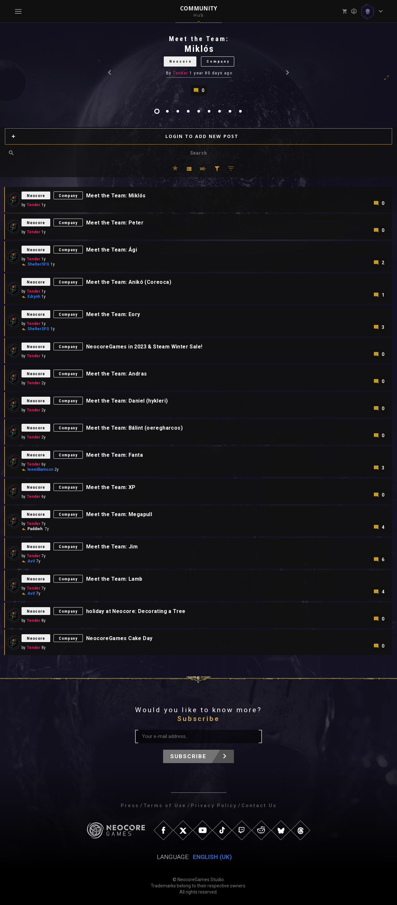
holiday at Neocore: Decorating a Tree (136, 611)
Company (218, 61)
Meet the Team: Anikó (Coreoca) (128, 282)
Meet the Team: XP (111, 487)
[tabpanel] (198, 65)
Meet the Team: (199, 39)
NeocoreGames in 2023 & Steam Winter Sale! (144, 347)
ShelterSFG (38, 264)
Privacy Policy (214, 805)
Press (130, 805)
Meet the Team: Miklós (115, 195)
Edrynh (33, 296)
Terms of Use (165, 805)
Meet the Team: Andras (116, 374)
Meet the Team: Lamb (114, 579)
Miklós (199, 48)
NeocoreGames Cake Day (119, 638)
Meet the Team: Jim (112, 547)
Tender (180, 73)
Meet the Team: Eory (113, 314)
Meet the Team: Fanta (114, 455)
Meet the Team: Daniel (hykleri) (127, 401)
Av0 (31, 561)
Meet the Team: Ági (111, 250)
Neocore (180, 61)
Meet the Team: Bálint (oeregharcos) (134, 428)
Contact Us (259, 805)
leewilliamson (40, 469)
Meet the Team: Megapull (119, 514)
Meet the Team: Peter (115, 223)
